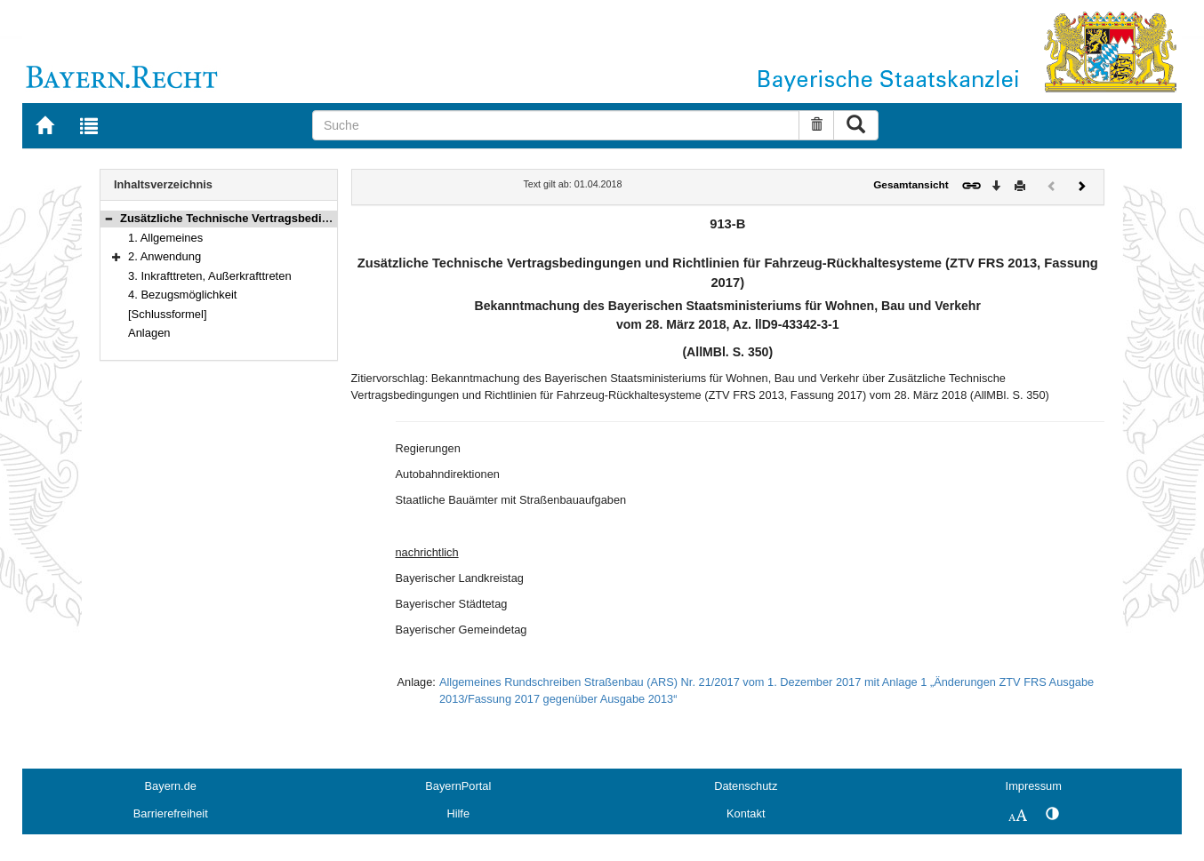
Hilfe (458, 813)
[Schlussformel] (167, 314)
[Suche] (555, 125)
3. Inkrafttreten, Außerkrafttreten (210, 276)
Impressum (1034, 786)
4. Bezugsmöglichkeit (182, 294)
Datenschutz (745, 786)
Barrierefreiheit (170, 813)
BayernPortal (458, 786)
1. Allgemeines (165, 237)
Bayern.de (171, 786)
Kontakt (745, 813)
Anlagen (149, 332)
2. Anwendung (164, 256)
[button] (108, 218)
